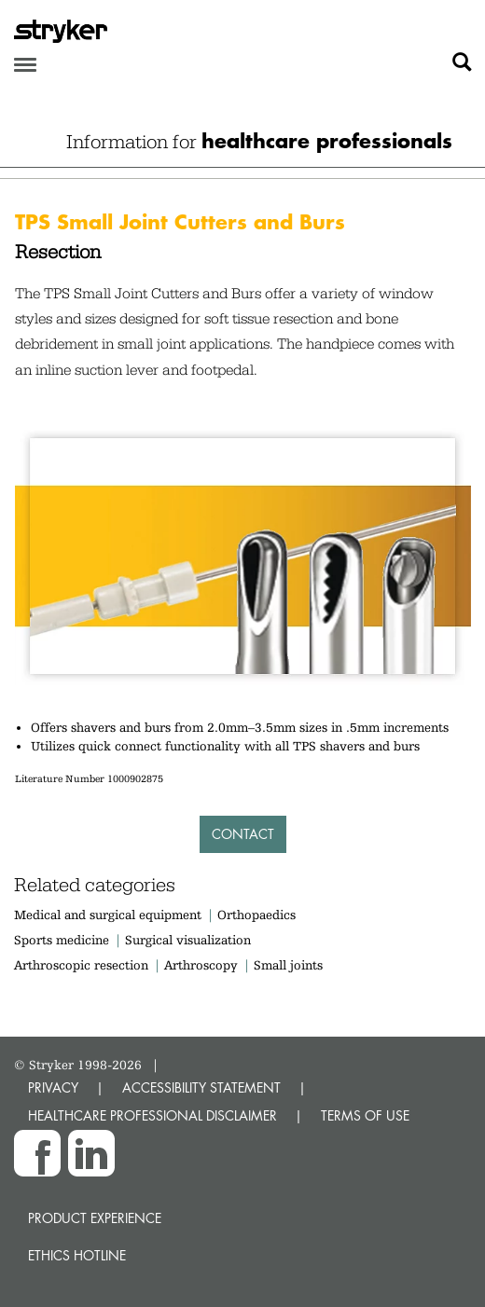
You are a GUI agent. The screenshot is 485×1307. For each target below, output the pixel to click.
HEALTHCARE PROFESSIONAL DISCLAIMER (152, 1115)
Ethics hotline (77, 1255)
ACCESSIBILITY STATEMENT (201, 1087)
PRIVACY (53, 1087)
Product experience (94, 1218)
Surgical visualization (188, 939)
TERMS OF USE (365, 1115)
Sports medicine (61, 939)
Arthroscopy (201, 964)
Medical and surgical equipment (109, 914)
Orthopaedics (256, 914)
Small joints (288, 964)
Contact (243, 834)
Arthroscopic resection (81, 964)
